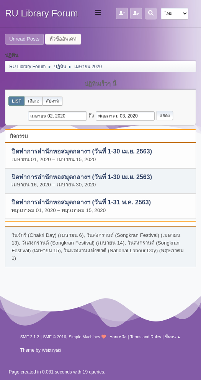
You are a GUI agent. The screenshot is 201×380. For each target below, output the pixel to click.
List (16, 101)
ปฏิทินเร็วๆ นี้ (100, 84)
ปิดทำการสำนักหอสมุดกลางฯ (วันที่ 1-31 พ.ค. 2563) (81, 202)
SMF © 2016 (54, 336)
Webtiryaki (51, 350)
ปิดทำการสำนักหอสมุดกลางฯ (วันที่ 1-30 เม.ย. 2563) (81, 151)
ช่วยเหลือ (118, 336)
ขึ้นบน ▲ (173, 336)
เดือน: (33, 101)
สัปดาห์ (52, 101)
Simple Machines (84, 336)
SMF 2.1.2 (29, 336)
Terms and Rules (145, 336)
